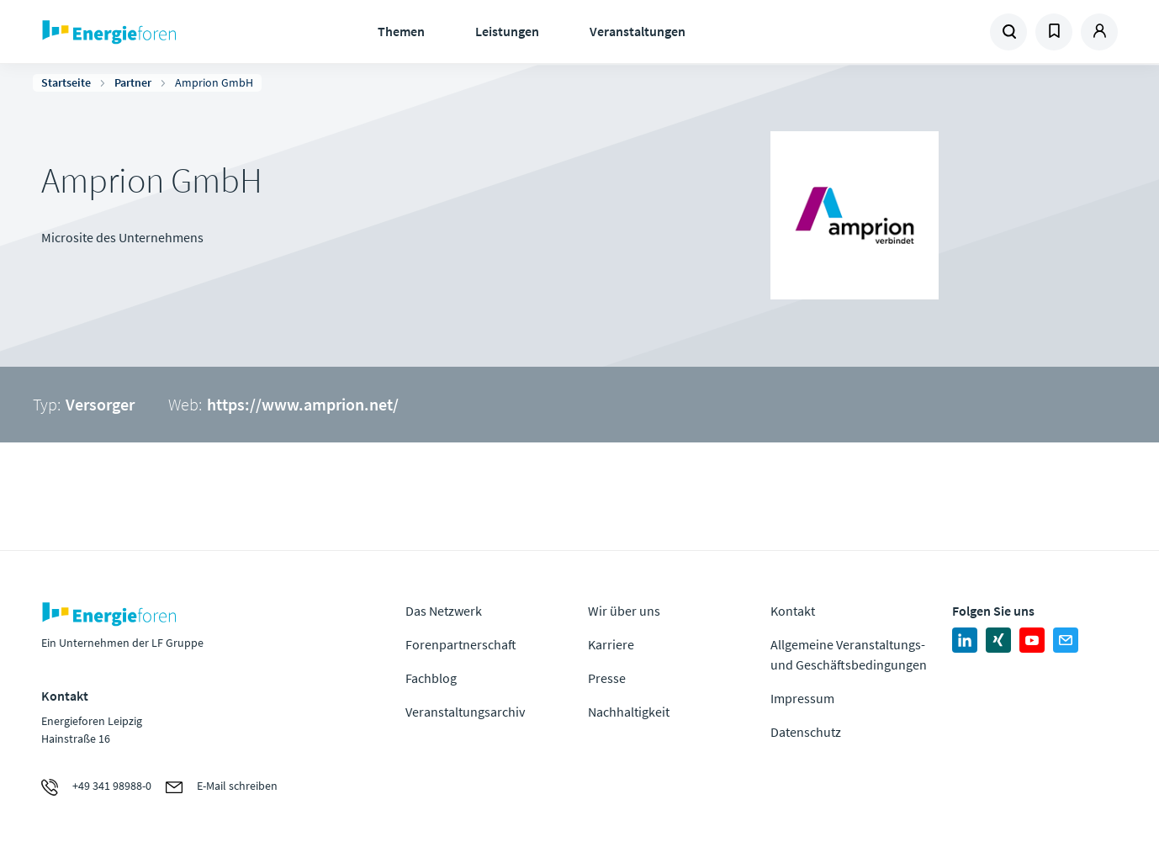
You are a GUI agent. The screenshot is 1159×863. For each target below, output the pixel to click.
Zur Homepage (161, 32)
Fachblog (431, 678)
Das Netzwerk (443, 610)
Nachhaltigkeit (628, 711)
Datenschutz (805, 731)
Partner (132, 82)
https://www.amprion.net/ (303, 404)
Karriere (611, 644)
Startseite (66, 82)
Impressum (802, 698)
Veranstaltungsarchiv (465, 711)
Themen (401, 31)
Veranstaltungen (637, 31)
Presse (607, 678)
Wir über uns (624, 610)
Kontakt (792, 610)
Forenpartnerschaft (460, 644)
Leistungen (507, 31)
